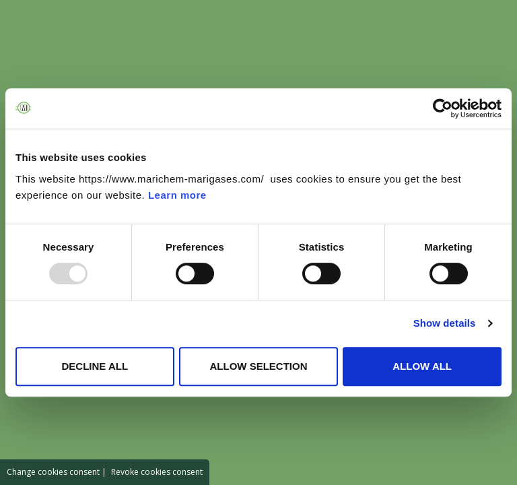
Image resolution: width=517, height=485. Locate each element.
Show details (444, 323)
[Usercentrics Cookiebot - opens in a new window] (443, 108)
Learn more (177, 195)
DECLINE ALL (95, 366)
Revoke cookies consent (157, 472)
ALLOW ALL (422, 366)
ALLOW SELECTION (258, 366)
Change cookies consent (53, 472)
